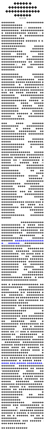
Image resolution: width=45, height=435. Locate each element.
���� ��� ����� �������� (21, 363)
